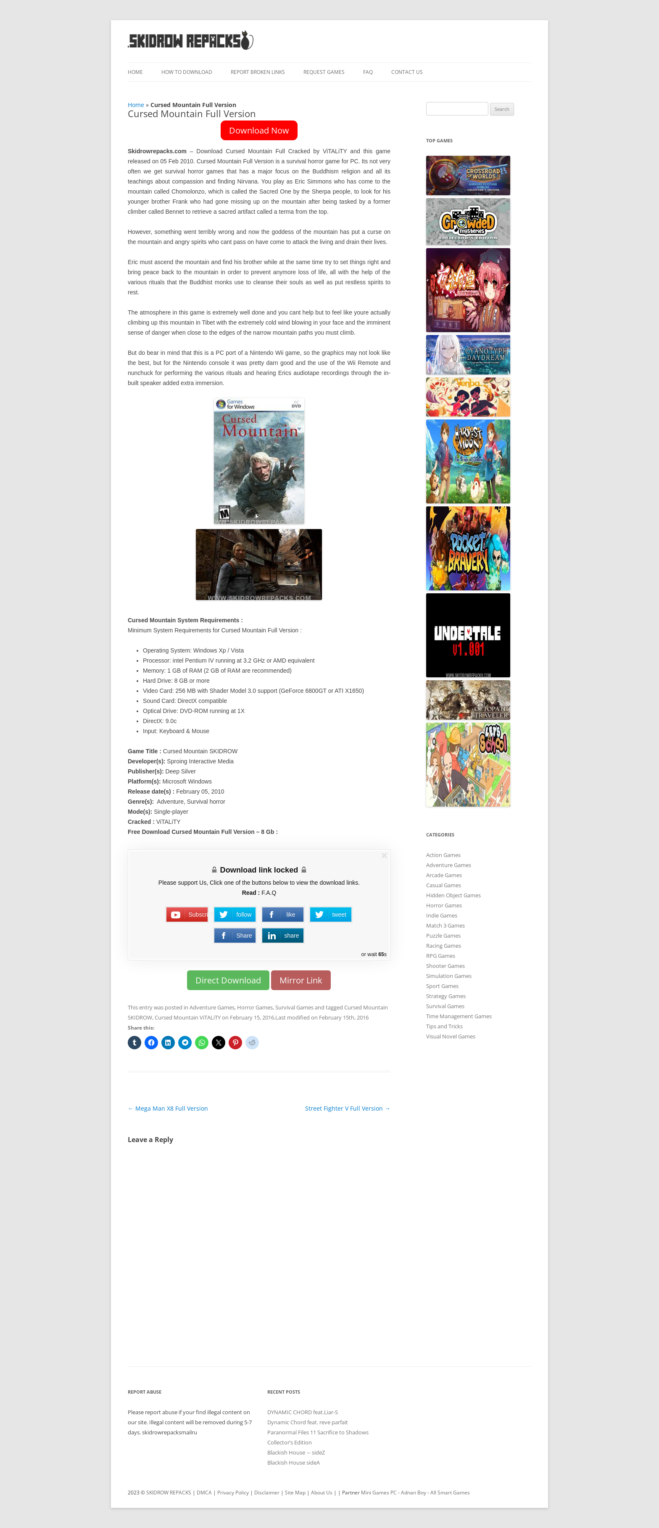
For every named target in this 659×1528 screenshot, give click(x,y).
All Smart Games (450, 1492)
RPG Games (440, 955)
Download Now (259, 130)
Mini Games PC (379, 1492)
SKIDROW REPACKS (168, 1492)
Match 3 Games (445, 925)
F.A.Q (268, 892)
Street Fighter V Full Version (347, 1108)
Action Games (443, 855)
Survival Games (294, 1007)
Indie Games (441, 915)
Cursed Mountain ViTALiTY (188, 1017)
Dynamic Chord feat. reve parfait (307, 1422)
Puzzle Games (443, 935)
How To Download (186, 72)
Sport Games (442, 986)
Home (135, 72)
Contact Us (407, 72)
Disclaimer (266, 1492)
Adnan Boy (413, 1492)
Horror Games (255, 1007)
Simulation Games (449, 976)
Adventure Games (212, 1007)
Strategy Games (446, 996)
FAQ (368, 72)
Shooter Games (445, 966)
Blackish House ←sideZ (296, 1452)
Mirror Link (300, 980)
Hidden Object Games (453, 895)
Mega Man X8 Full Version (168, 1108)
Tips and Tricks (444, 1026)
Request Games (324, 72)
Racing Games (443, 945)
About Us (321, 1492)
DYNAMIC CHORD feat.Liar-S (302, 1412)
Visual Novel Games (450, 1036)
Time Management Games (459, 1016)
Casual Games (443, 885)
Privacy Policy (233, 1492)
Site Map (295, 1492)
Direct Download (228, 980)
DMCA (204, 1492)
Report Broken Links (258, 72)
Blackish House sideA (293, 1462)
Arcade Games (444, 875)
